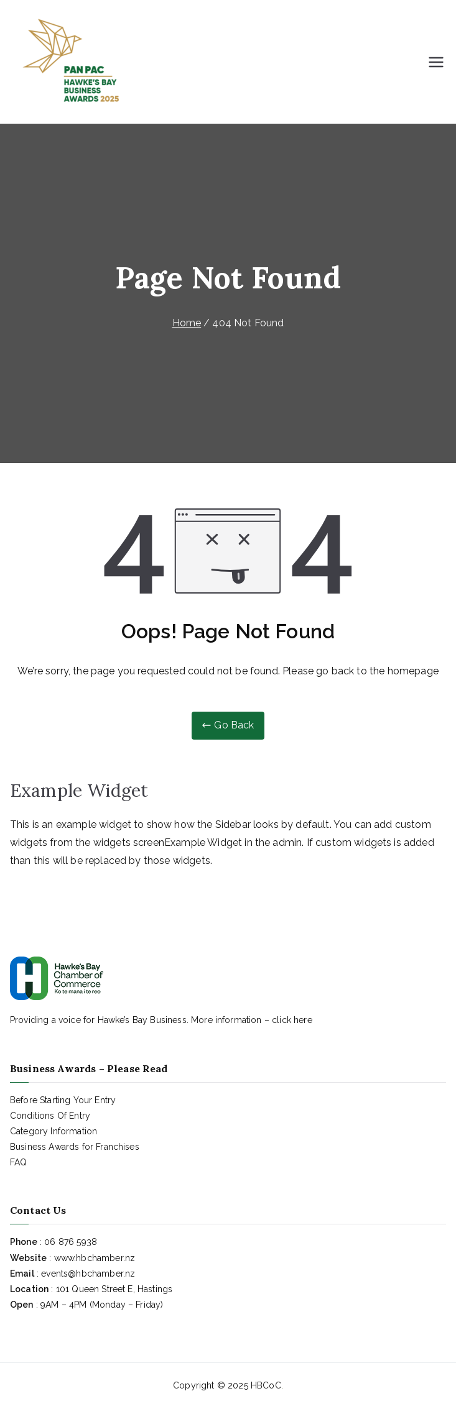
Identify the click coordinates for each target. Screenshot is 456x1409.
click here (292, 1020)
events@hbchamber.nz (88, 1273)
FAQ (18, 1162)
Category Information (53, 1131)
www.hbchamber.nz (95, 1258)
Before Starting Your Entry (63, 1100)
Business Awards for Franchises (74, 1147)
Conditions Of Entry (50, 1116)
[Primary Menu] (436, 62)
